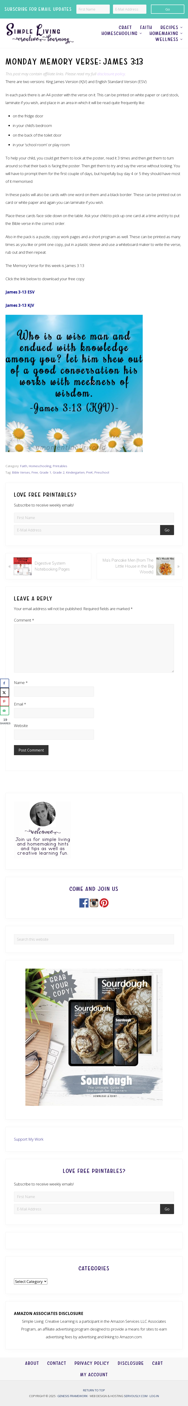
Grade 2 (58, 472)
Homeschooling (40, 466)
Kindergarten (75, 472)
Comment (24, 620)
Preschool (101, 472)
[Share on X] (4, 692)
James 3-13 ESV (20, 292)
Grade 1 (45, 472)
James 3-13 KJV (19, 305)
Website (21, 725)
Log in (154, 1396)
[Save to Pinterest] (4, 701)
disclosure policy (111, 73)
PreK (89, 472)
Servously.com (136, 1396)
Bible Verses (21, 472)
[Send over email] (4, 710)
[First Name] (93, 9)
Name (21, 682)
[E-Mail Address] (129, 9)
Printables (60, 466)
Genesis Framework (72, 1396)
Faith (23, 466)
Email (20, 704)
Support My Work (28, 1139)
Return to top (94, 1390)
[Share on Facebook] (4, 683)
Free (35, 472)
